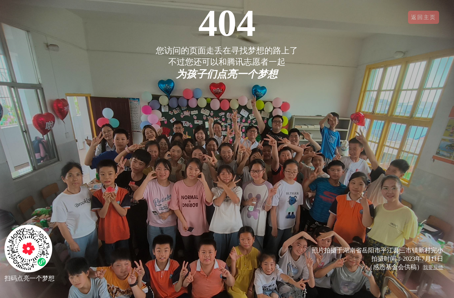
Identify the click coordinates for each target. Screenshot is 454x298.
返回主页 (423, 17)
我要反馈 (433, 267)
